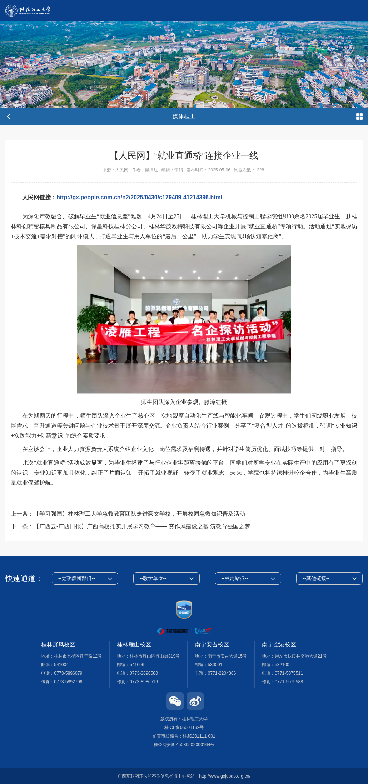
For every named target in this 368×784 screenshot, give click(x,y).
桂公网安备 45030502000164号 (184, 744)
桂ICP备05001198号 (184, 727)
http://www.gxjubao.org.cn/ (224, 776)
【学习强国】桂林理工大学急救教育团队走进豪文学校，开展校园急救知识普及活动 (139, 514)
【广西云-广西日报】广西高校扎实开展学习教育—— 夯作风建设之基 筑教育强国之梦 (142, 526)
